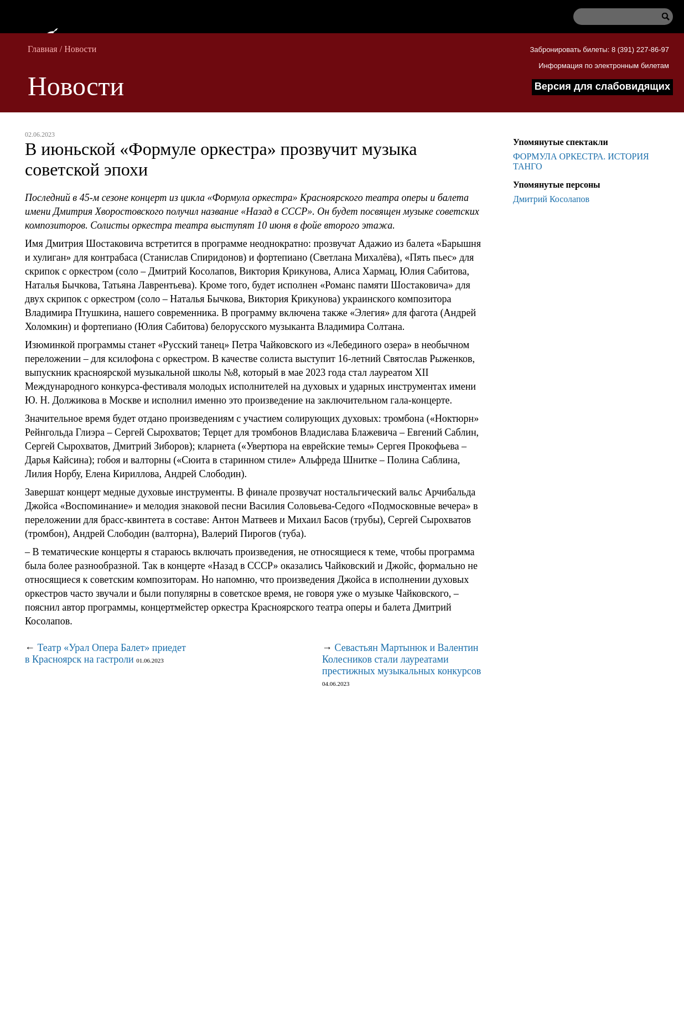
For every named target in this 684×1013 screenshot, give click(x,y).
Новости (80, 49)
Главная (43, 49)
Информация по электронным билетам (603, 65)
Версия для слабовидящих (602, 86)
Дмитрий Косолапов (551, 199)
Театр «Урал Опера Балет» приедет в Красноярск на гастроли (105, 653)
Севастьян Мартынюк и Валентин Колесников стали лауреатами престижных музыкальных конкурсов (401, 659)
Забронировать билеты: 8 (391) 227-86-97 (599, 49)
